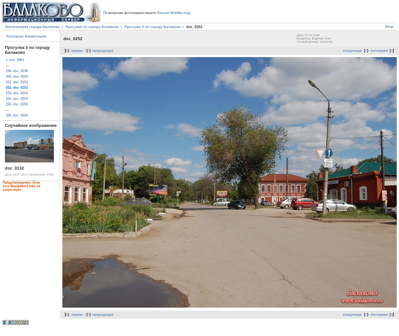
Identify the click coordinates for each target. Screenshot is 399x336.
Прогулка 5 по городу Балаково (152, 27)
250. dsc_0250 (17, 76)
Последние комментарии (26, 36)
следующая (352, 51)
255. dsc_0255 (17, 104)
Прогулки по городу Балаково (92, 27)
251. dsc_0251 (17, 82)
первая (77, 51)
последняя (379, 51)
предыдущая (103, 51)
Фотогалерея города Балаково (32, 27)
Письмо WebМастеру (174, 13)
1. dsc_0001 (15, 60)
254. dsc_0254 (17, 98)
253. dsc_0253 (17, 93)
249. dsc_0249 (17, 71)
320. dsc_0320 (17, 115)
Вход (389, 26)
